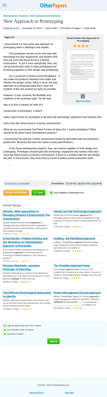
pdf (79, 183)
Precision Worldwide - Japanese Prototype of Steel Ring (21, 267)
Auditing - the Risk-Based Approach (74, 238)
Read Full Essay (16, 193)
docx (93, 183)
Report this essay (83, 101)
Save (38, 192)
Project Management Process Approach (77, 292)
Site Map (69, 392)
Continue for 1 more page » (17, 183)
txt (67, 183)
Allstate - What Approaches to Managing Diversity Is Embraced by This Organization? (26, 215)
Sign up (53, 341)
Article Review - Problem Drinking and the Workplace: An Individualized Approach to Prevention (25, 242)
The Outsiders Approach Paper (72, 265)
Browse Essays (37, 392)
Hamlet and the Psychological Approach (77, 211)
